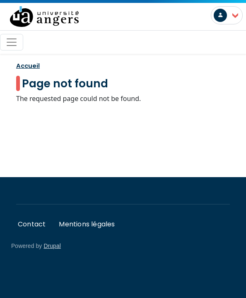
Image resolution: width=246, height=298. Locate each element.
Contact (32, 224)
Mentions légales (87, 224)
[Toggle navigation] (11, 42)
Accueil (28, 65)
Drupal (52, 246)
